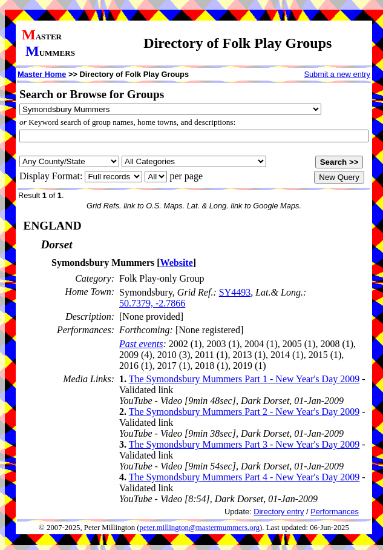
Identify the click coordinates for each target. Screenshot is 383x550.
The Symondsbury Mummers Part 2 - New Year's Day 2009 (244, 411)
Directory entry (279, 511)
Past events (141, 344)
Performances (334, 511)
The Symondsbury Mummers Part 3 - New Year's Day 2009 (244, 444)
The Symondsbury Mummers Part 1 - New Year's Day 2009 (244, 379)
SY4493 (234, 292)
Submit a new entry (337, 74)
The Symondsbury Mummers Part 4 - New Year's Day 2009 (244, 477)
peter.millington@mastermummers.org (200, 527)
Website (176, 262)
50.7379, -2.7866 (152, 303)
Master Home (42, 74)
